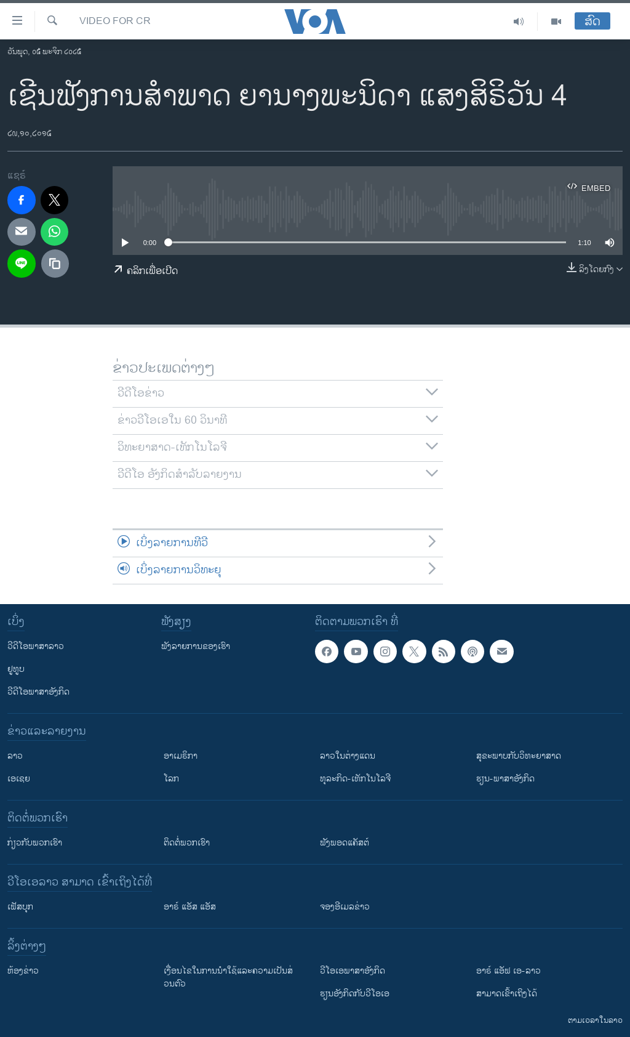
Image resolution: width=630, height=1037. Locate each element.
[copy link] (55, 263)
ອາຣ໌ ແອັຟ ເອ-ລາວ (508, 970)
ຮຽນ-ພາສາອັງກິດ (505, 778)
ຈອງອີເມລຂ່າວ (345, 906)
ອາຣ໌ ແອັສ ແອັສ (190, 906)
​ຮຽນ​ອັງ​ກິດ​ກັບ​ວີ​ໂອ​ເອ (354, 993)
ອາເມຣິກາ (180, 755)
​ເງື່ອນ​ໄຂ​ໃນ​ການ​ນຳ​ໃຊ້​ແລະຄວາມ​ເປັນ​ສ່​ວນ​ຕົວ (228, 977)
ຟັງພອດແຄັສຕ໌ (344, 842)
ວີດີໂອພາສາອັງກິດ (38, 691)
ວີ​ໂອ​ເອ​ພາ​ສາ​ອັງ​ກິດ (352, 970)
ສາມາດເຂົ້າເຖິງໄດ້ (506, 993)
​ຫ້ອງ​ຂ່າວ (23, 970)
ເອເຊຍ (18, 778)
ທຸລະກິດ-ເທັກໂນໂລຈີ (355, 778)
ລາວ (15, 755)
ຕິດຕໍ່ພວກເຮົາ (187, 842)
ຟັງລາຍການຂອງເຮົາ (195, 646)
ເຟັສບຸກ (20, 906)
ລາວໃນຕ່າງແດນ (347, 755)
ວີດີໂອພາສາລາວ (35, 646)
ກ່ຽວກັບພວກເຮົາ (34, 842)
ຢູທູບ (16, 669)
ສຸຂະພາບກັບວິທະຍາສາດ (518, 755)
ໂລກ (171, 778)
